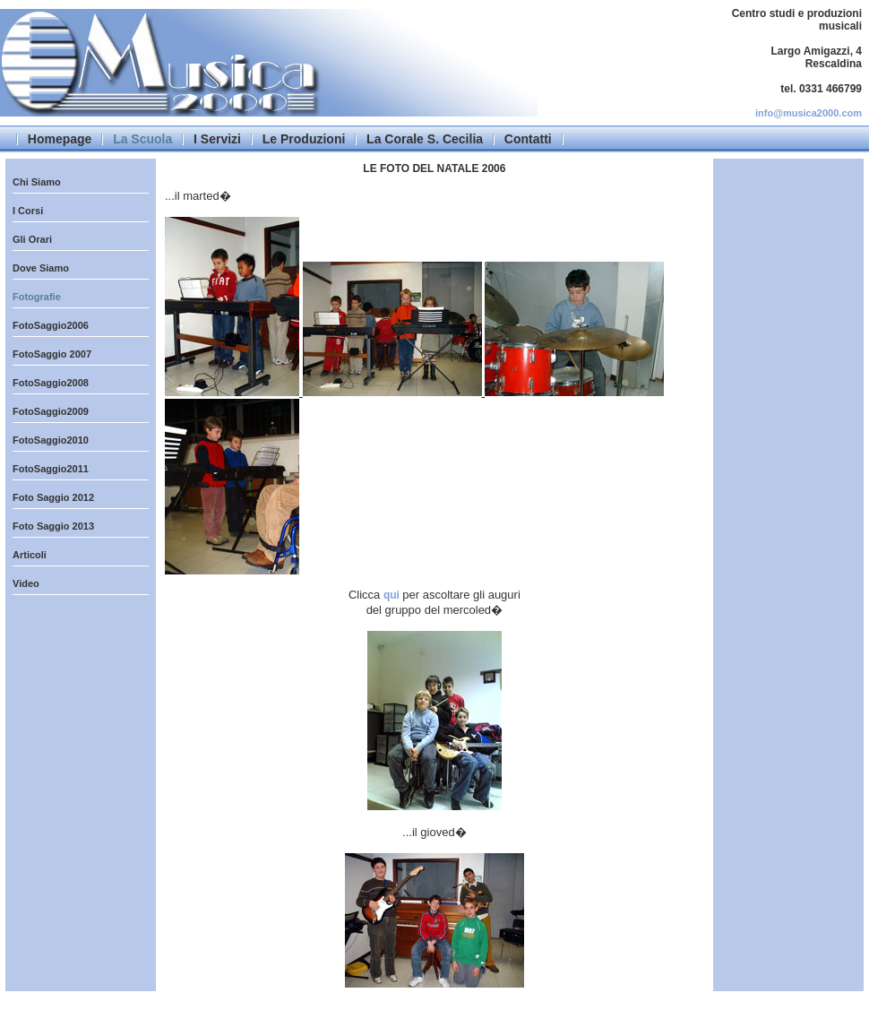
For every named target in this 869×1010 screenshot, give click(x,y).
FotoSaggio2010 (51, 440)
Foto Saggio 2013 (53, 526)
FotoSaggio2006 (51, 325)
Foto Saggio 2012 (53, 497)
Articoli (30, 554)
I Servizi (217, 139)
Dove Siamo (41, 268)
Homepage (60, 139)
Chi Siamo (37, 182)
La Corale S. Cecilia (424, 139)
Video (26, 583)
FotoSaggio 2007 (52, 354)
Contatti (528, 139)
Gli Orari (32, 239)
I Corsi (28, 210)
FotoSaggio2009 (51, 411)
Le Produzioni (304, 139)
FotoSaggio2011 (51, 468)
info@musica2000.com (808, 113)
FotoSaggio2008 (51, 382)
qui (392, 595)
